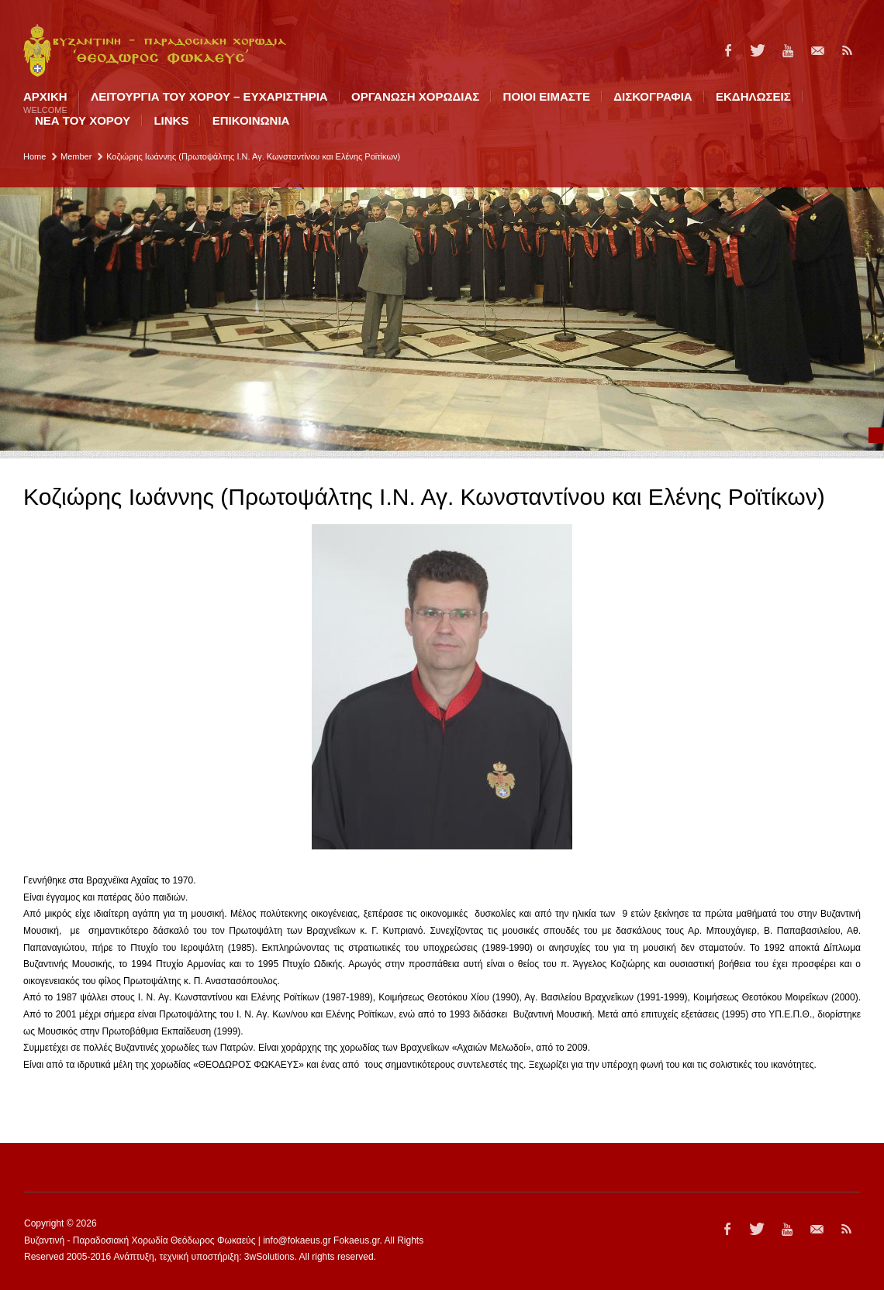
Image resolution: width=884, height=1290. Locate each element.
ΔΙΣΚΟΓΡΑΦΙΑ (652, 96)
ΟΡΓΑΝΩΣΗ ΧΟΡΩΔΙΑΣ (415, 96)
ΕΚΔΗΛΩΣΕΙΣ (753, 96)
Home (34, 156)
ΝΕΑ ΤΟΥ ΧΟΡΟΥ (82, 120)
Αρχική (45, 103)
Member (76, 156)
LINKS (171, 120)
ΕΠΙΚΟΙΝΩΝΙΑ (251, 120)
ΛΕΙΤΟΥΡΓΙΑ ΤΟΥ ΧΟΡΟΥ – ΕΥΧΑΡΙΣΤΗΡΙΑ (209, 96)
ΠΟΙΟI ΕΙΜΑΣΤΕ (546, 96)
